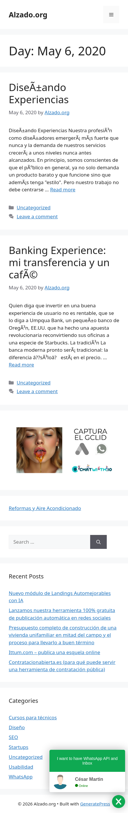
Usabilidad (21, 766)
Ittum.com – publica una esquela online (54, 652)
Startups (18, 747)
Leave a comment (37, 216)
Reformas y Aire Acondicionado (45, 508)
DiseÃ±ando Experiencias (39, 93)
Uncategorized (34, 207)
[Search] (98, 542)
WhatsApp (21, 776)
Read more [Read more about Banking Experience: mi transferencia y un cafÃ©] (21, 364)
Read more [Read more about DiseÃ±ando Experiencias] (62, 189)
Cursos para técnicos (33, 717)
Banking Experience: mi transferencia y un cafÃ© (59, 262)
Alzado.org (28, 14)
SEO (13, 737)
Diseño (17, 727)
